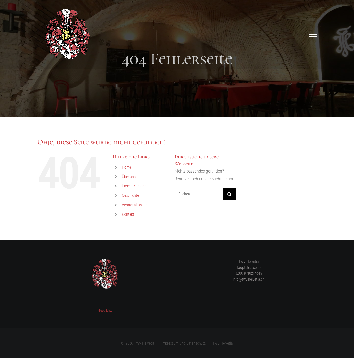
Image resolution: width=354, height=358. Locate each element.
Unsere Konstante (135, 186)
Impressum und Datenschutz (183, 343)
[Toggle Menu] (313, 35)
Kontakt (128, 214)
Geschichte (130, 195)
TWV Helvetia (222, 343)
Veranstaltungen (134, 205)
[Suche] (229, 194)
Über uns (129, 176)
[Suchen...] (199, 194)
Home (126, 167)
